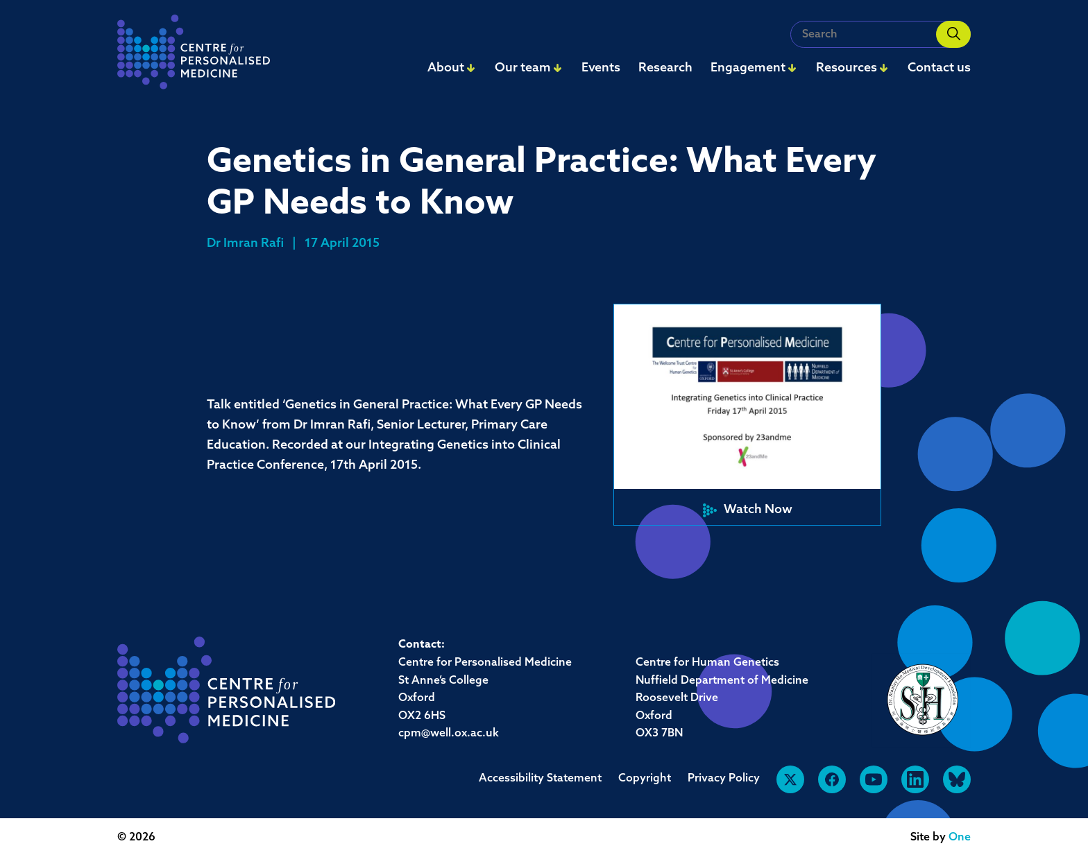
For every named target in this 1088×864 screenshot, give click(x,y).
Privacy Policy (724, 778)
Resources (846, 68)
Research (665, 68)
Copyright (644, 778)
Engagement (748, 68)
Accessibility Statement (540, 778)
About (445, 68)
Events (600, 68)
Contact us (939, 68)
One (960, 837)
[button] (747, 415)
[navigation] (193, 56)
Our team (523, 68)
